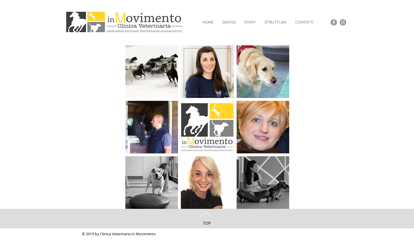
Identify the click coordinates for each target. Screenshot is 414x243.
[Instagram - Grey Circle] (343, 22)
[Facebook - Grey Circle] (334, 22)
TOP (207, 223)
